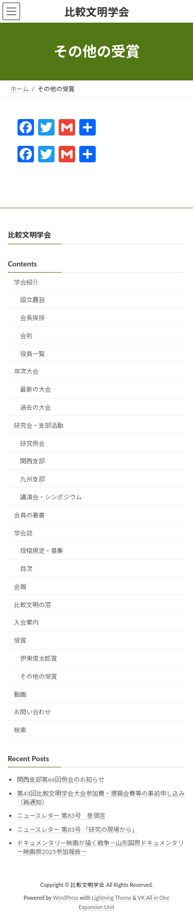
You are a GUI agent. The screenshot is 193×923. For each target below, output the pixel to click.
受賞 (20, 640)
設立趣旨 (32, 300)
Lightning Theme (111, 898)
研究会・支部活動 (38, 425)
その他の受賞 (38, 676)
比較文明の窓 (32, 605)
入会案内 (26, 622)
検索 (20, 730)
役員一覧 (32, 354)
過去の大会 (35, 407)
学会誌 (23, 533)
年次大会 (26, 371)
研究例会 (32, 443)
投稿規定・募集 (41, 551)
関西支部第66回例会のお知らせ (60, 779)
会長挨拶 (32, 318)
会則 (26, 336)
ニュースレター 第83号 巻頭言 (61, 815)
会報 (20, 587)
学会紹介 (26, 282)
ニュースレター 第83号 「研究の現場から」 (77, 829)
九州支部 (32, 479)
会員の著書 (29, 515)
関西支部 (32, 461)
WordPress (66, 898)
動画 (20, 694)
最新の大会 (35, 389)
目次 (26, 569)
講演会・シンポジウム (51, 497)
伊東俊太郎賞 (38, 658)
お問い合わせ (32, 712)
